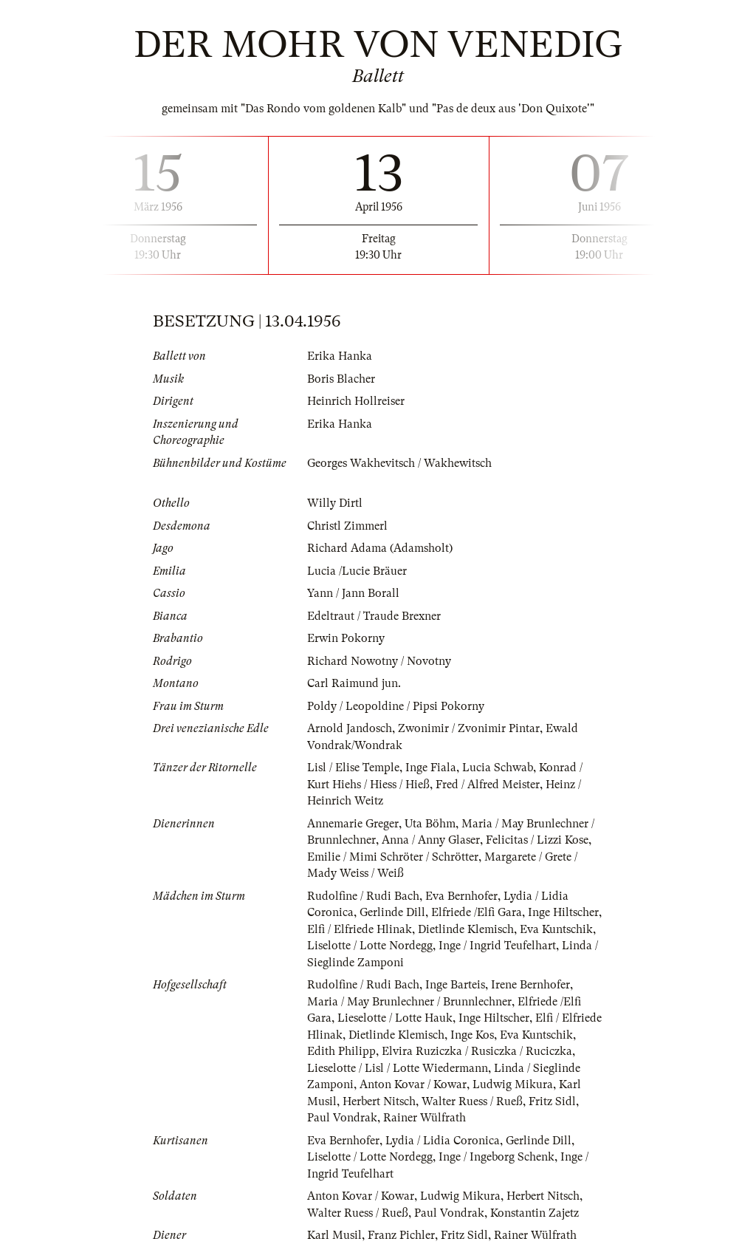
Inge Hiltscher (563, 912)
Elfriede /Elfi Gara (476, 912)
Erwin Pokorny (346, 638)
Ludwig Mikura (512, 1084)
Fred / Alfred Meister (488, 784)
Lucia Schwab (497, 767)
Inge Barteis (455, 984)
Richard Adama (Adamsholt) (380, 548)
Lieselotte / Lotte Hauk (395, 1018)
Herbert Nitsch (379, 1101)
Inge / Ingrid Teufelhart (497, 945)
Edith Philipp (341, 1051)
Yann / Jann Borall (353, 593)
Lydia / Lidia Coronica (442, 1140)
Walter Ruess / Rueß (472, 1101)
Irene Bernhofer (530, 984)
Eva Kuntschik (556, 929)
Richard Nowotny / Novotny (379, 661)
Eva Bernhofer (461, 896)
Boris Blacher (341, 379)
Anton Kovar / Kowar (413, 1084)
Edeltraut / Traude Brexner (374, 616)
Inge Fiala (430, 767)
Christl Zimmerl (347, 526)
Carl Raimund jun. (354, 683)
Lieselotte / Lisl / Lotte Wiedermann (397, 1068)
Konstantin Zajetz (534, 1213)
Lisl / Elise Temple (353, 767)
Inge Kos (472, 1035)
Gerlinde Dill (392, 912)
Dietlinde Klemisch (466, 929)
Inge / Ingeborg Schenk (496, 1157)
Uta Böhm (430, 823)
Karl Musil (334, 1235)
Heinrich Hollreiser (356, 401)
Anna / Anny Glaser (431, 840)
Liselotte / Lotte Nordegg (370, 945)
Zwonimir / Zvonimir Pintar (469, 728)
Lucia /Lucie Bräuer (357, 571)
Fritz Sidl (552, 1101)
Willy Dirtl (334, 503)
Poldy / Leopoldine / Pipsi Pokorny (395, 706)
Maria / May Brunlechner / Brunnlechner (409, 1001)
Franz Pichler (401, 1235)
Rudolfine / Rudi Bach (363, 896)
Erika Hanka (339, 356)
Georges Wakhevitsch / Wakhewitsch (399, 463)
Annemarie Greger (353, 823)
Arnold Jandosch (349, 728)
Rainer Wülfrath (424, 1117)
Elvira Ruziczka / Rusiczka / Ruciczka (477, 1051)
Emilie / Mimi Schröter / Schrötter (392, 857)
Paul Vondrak (342, 1117)
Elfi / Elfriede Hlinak (359, 929)
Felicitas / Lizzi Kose (537, 840)
